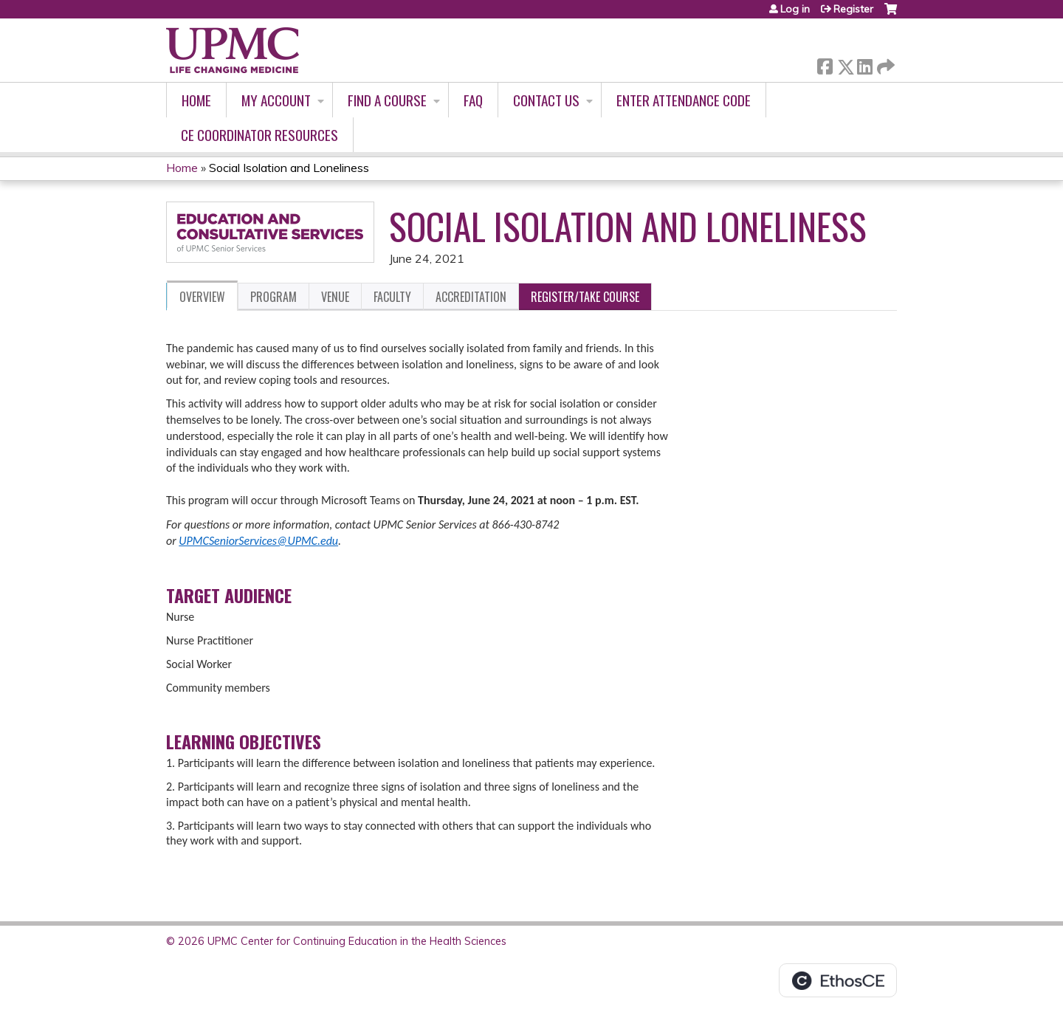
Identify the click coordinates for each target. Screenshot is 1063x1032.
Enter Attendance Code (683, 100)
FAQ (473, 100)
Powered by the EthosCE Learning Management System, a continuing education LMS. (838, 980)
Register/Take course (585, 297)
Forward (884, 63)
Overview (202, 297)
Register (853, 9)
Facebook (824, 63)
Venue (335, 297)
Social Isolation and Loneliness (289, 167)
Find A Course (387, 100)
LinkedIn (864, 63)
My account (276, 100)
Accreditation (471, 297)
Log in (795, 9)
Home (196, 100)
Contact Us (546, 100)
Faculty (392, 297)
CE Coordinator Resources (259, 134)
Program (273, 297)
